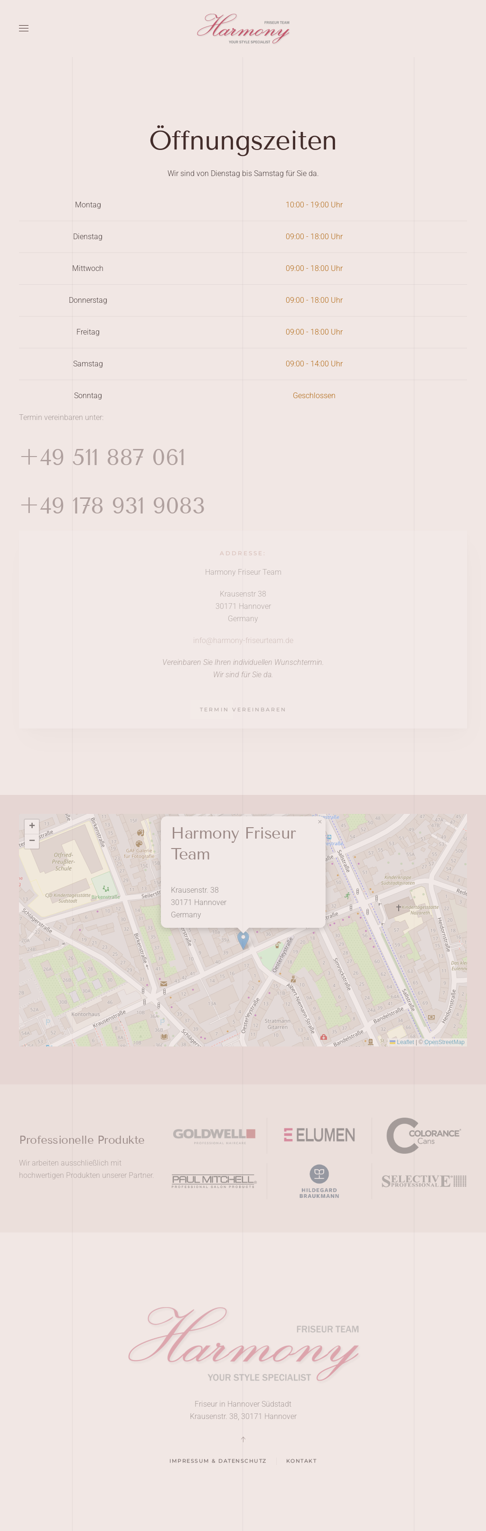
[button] (23, 28)
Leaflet (402, 1042)
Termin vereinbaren (243, 709)
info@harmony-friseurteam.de (243, 640)
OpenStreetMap (444, 1042)
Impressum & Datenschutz (218, 1463)
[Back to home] (243, 28)
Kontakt (301, 1463)
